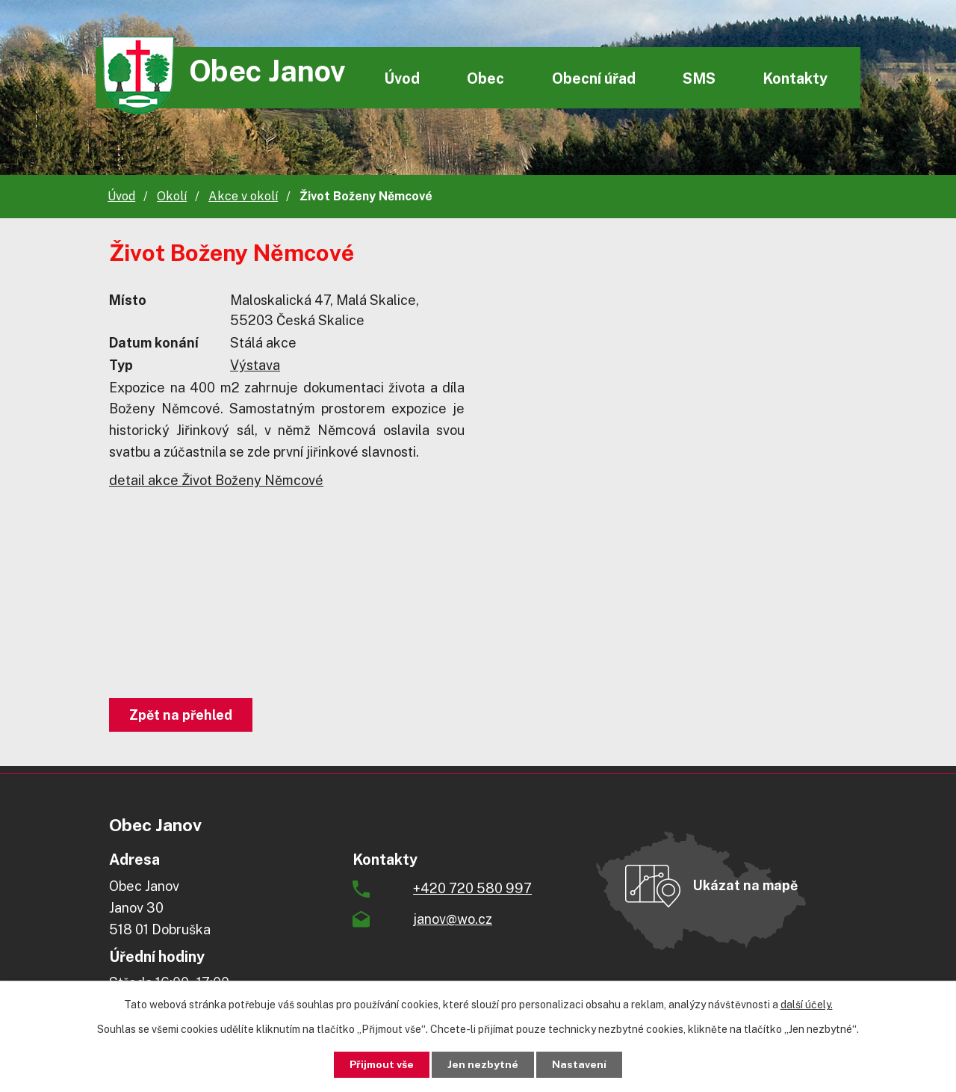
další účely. (806, 1005)
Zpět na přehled (180, 715)
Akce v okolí (243, 196)
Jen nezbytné (483, 1064)
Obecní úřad (594, 78)
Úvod (402, 78)
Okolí (172, 196)
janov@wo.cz (452, 919)
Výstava (255, 365)
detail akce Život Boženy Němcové (216, 480)
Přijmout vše (382, 1064)
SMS (699, 78)
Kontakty (795, 78)
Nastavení (580, 1064)
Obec (485, 78)
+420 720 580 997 (472, 888)
